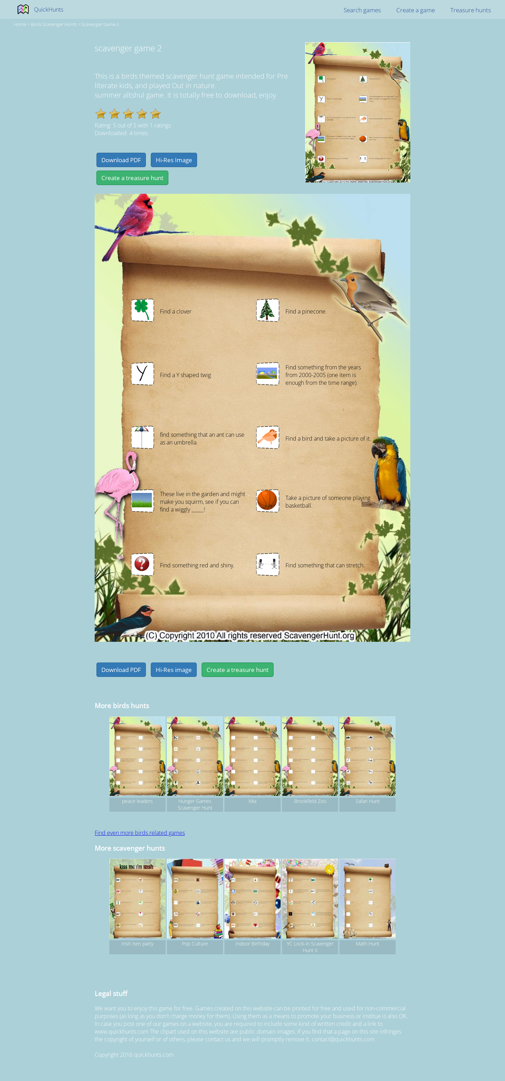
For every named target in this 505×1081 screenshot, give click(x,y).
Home (20, 24)
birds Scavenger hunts (54, 24)
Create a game (415, 10)
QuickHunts (48, 9)
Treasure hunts (470, 10)
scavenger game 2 (100, 24)
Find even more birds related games (140, 833)
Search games (362, 10)
